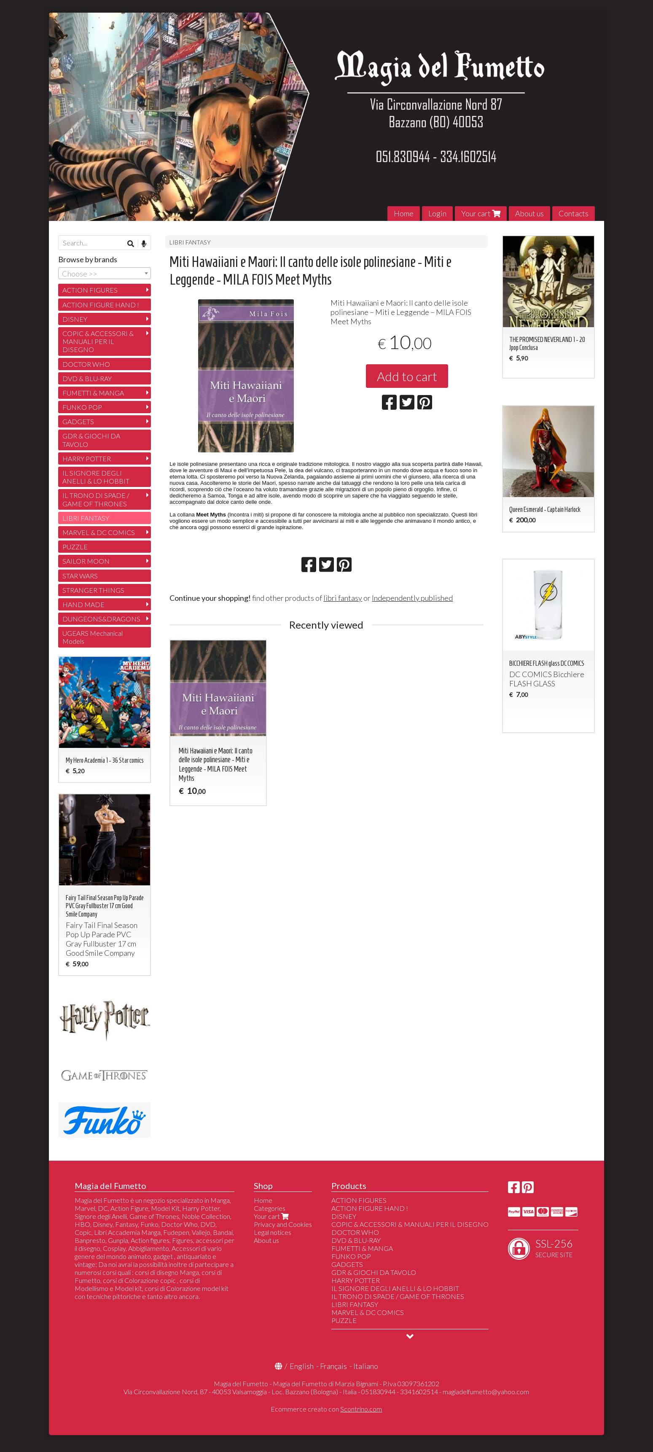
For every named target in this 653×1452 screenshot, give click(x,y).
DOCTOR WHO (86, 364)
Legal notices (272, 1232)
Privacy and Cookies (283, 1224)
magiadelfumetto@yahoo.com (486, 1391)
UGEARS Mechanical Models (92, 637)
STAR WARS (80, 576)
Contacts (574, 213)
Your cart (480, 213)
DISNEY (74, 319)
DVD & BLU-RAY (87, 378)
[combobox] (104, 273)
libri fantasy (342, 597)
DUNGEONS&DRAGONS (101, 619)
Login (437, 213)
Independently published (412, 597)
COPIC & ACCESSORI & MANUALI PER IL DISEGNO (98, 341)
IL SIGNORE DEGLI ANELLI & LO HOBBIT (95, 477)
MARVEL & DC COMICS (98, 532)
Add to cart (407, 376)
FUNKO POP (82, 407)
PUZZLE (75, 547)
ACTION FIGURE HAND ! (100, 305)
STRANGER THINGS (93, 590)
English (302, 1366)
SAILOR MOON (86, 561)
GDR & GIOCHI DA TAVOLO (91, 440)
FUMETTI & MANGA (93, 393)
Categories (269, 1208)
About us (529, 213)
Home (404, 213)
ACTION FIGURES (90, 290)
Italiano (365, 1366)
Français (333, 1366)
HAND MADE (83, 604)
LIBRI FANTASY (190, 242)
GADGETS (78, 421)
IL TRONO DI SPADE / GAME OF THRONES (95, 499)
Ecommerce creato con (326, 1409)
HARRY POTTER (86, 458)
